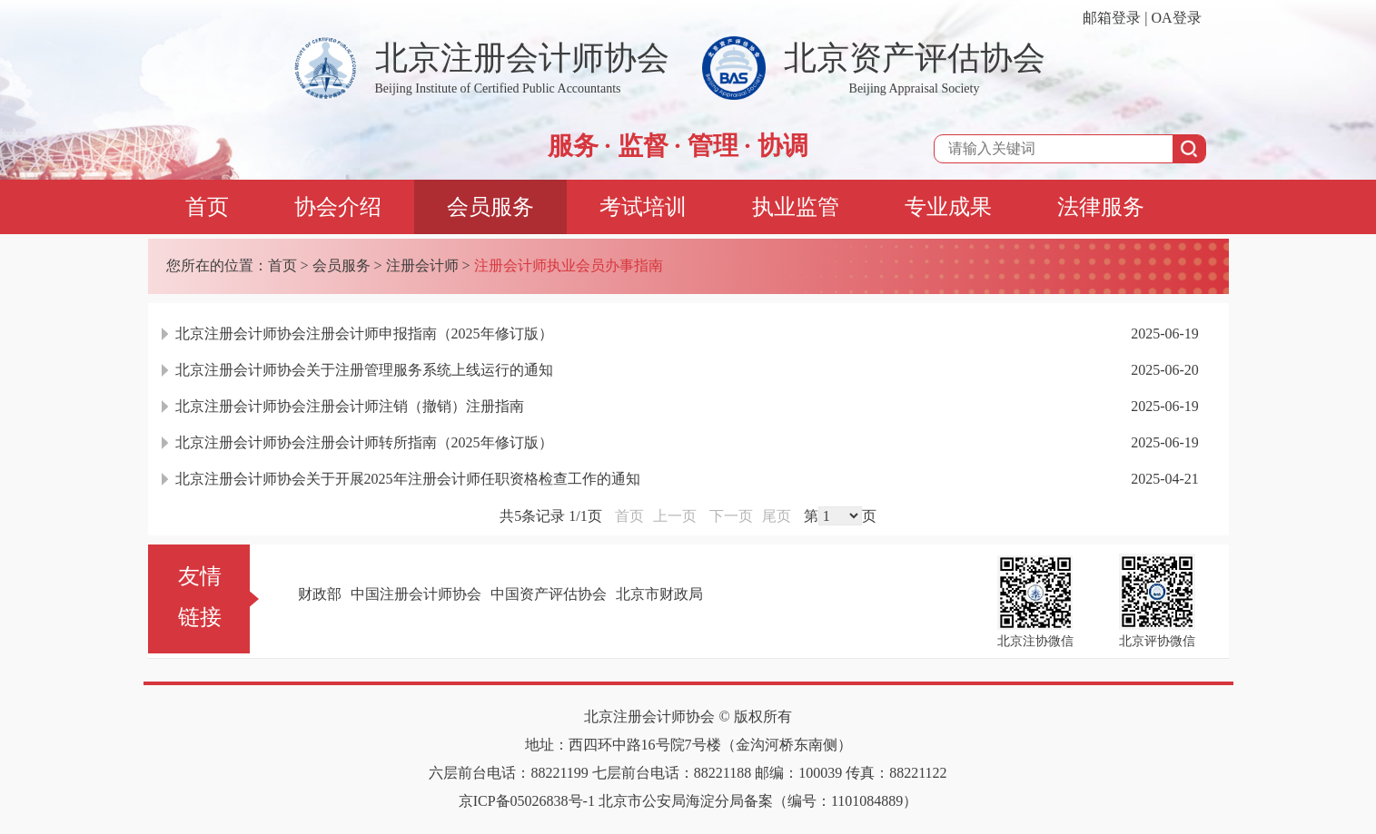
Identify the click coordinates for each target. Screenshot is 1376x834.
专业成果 (948, 207)
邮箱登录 (1112, 17)
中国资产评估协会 (548, 594)
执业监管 (795, 207)
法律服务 (1100, 207)
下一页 (731, 516)
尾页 (776, 516)
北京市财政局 (659, 594)
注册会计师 (422, 265)
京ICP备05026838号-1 (527, 801)
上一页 (675, 516)
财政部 (320, 594)
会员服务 (490, 207)
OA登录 (1176, 17)
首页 (207, 207)
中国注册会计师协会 (416, 594)
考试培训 (643, 207)
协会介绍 (337, 207)
